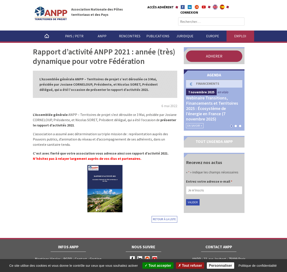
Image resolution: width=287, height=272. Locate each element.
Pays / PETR (74, 36)
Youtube (203, 7)
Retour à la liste (164, 219)
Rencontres (129, 36)
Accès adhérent (160, 7)
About (215, 7)
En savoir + (194, 126)
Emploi (240, 36)
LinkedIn (139, 258)
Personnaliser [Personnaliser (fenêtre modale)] (220, 265)
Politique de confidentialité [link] (258, 265)
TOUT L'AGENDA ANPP (214, 141)
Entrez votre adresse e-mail (209, 181)
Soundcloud (196, 7)
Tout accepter (158, 265)
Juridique (184, 36)
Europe (212, 36)
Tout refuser (190, 265)
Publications (157, 36)
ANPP (102, 36)
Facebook (182, 7)
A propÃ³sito (222, 7)
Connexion (189, 12)
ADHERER (214, 56)
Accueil (46, 36)
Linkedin (189, 7)
